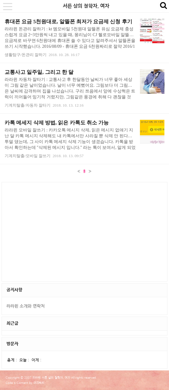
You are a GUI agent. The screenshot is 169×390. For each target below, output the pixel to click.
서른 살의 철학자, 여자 (86, 6)
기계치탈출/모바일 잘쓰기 (28, 155)
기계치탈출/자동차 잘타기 (28, 105)
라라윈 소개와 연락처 (25, 306)
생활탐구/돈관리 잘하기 (26, 54)
